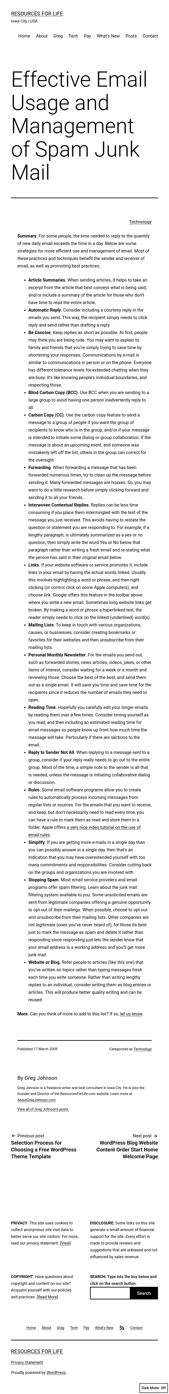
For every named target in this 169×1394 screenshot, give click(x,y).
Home (24, 36)
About (42, 36)
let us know (131, 1014)
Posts (131, 36)
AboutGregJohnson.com (36, 1100)
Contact (150, 36)
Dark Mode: (154, 1388)
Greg (58, 36)
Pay (87, 36)
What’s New (108, 36)
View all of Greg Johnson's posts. (43, 1109)
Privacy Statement (27, 1362)
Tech (73, 36)
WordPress (56, 1372)
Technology (140, 221)
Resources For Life (37, 14)
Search (144, 1293)
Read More (47, 1297)
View (65, 1243)
